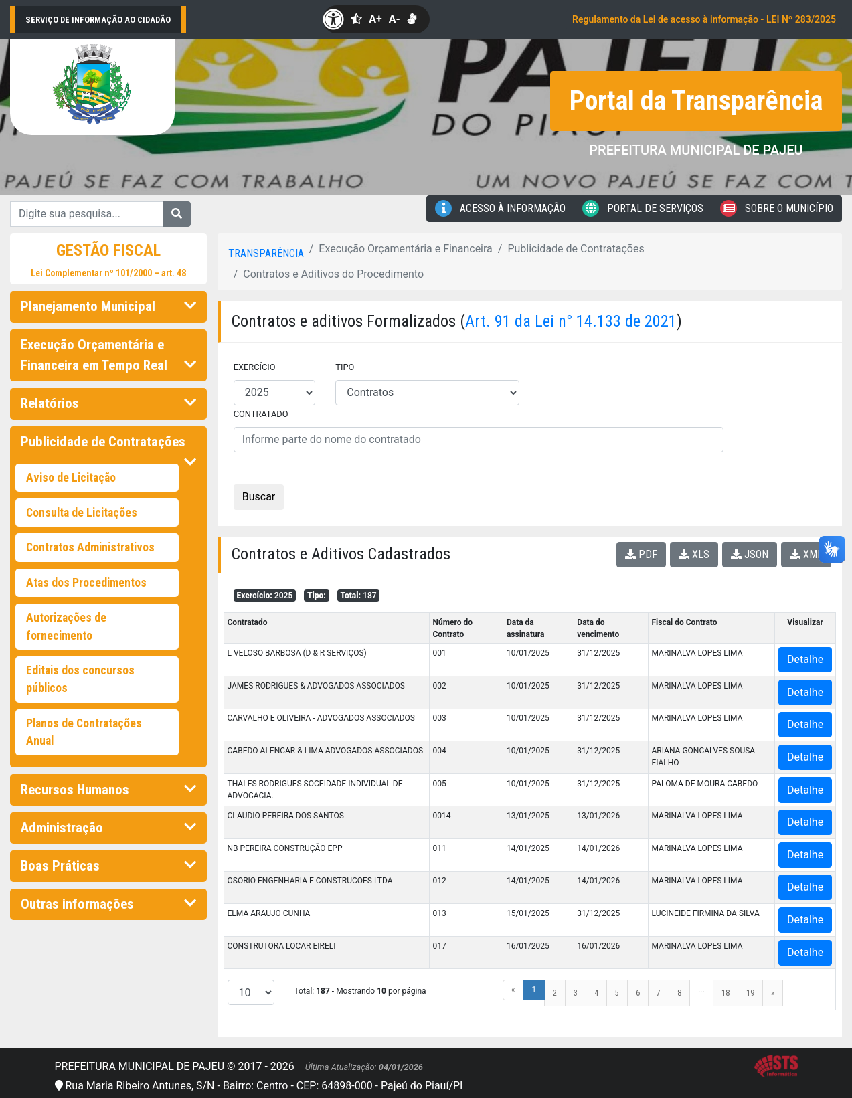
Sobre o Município (776, 208)
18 (725, 993)
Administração (108, 828)
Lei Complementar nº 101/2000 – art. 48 (108, 273)
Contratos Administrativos (90, 547)
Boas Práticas (108, 866)
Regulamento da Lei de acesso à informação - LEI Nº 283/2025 (704, 19)
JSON (749, 554)
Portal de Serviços (642, 208)
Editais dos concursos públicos (80, 679)
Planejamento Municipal (108, 306)
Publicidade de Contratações (108, 446)
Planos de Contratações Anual (84, 732)
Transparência (266, 253)
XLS (694, 554)
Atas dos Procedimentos (86, 582)
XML (806, 554)
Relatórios (108, 403)
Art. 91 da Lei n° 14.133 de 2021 (571, 321)
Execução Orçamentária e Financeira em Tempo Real (108, 355)
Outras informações (108, 904)
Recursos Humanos (108, 790)
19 (750, 993)
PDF (641, 554)
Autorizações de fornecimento (66, 626)
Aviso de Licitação (71, 477)
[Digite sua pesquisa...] (86, 214)
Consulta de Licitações (81, 512)
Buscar (259, 496)
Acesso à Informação (500, 208)
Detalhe (805, 659)
